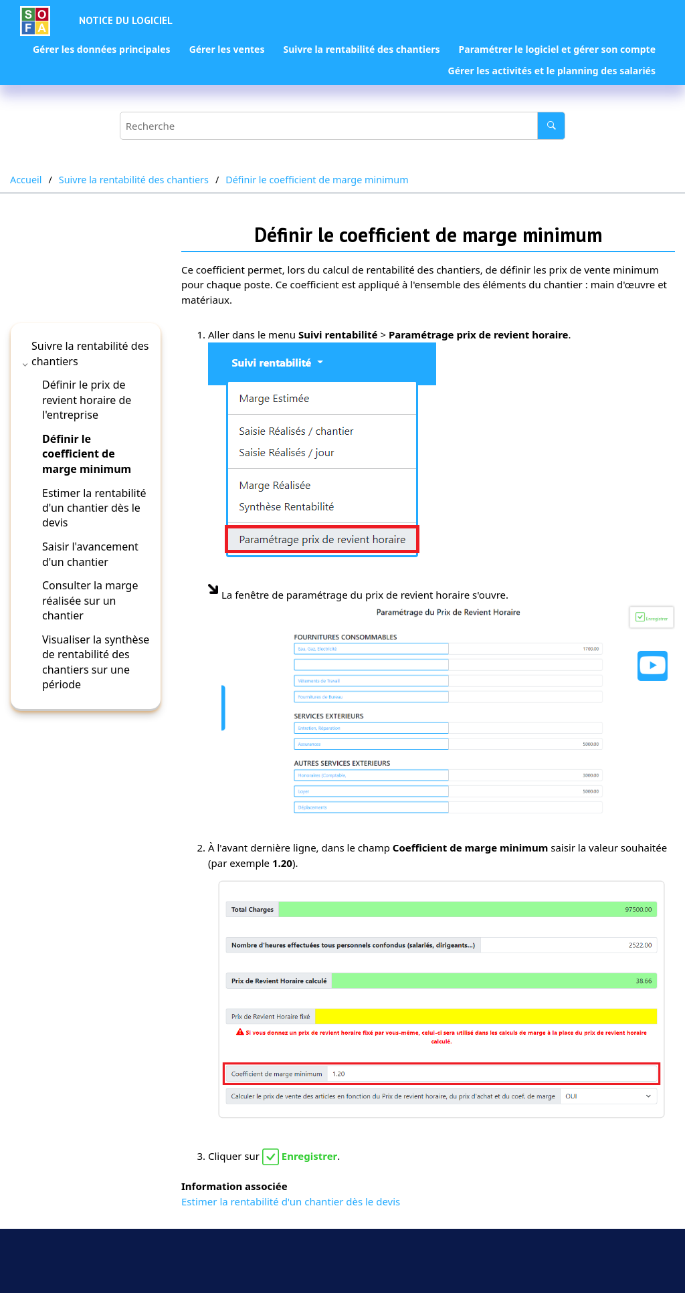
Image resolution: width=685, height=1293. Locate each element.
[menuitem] (101, 49)
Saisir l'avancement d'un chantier (90, 554)
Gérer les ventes (227, 49)
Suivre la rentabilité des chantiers (361, 49)
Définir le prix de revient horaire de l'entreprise (86, 399)
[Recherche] (551, 126)
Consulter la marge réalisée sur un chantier (90, 600)
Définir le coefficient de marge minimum (316, 179)
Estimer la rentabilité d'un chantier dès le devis (94, 508)
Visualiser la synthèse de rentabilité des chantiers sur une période (95, 662)
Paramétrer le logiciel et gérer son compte (557, 49)
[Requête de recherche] (342, 126)
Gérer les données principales (102, 49)
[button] (26, 364)
